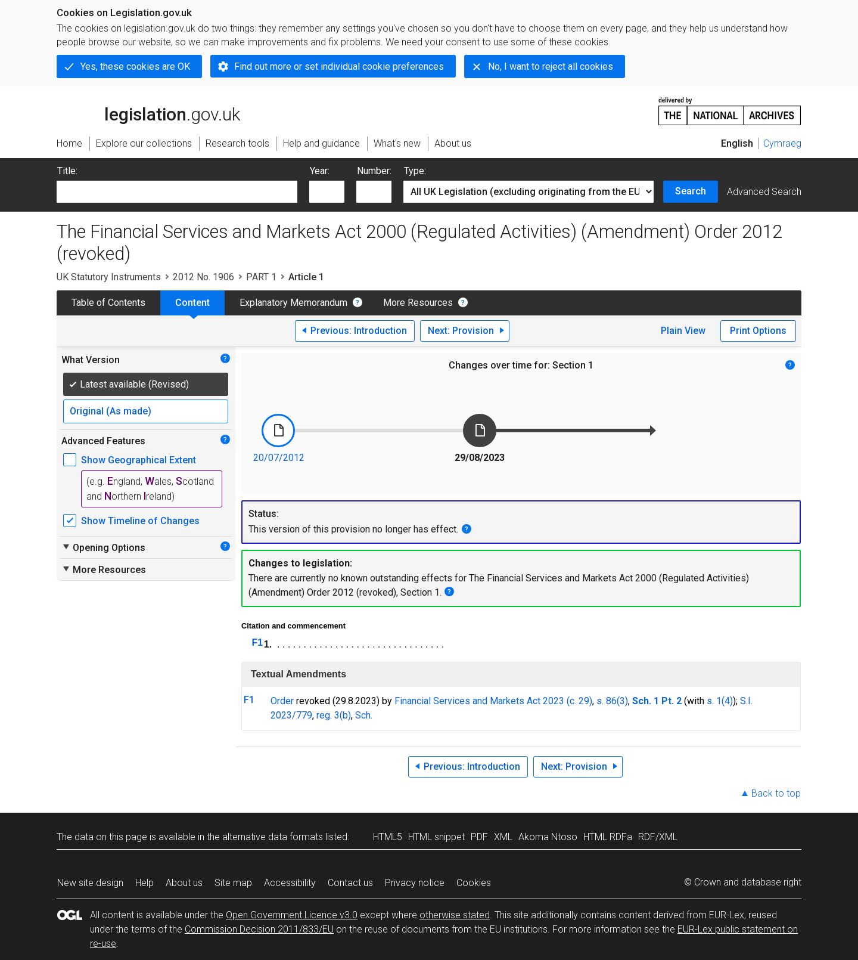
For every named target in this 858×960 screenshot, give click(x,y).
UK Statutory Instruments (109, 277)
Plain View (683, 330)
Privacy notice (414, 882)
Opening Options (103, 547)
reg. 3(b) (333, 715)
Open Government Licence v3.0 (292, 915)
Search (690, 191)
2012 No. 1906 (203, 277)
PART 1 (261, 277)
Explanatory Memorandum (293, 302)
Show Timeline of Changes (140, 521)
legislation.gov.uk (148, 110)
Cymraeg (782, 143)
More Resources (418, 302)
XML (503, 837)
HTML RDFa (607, 837)
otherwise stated (454, 915)
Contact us (350, 882)
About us (184, 882)
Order (282, 701)
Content (192, 302)
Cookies (473, 882)
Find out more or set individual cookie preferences (339, 66)
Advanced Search (764, 191)
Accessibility (290, 882)
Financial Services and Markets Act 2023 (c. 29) (493, 701)
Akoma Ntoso (547, 837)
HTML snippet (436, 837)
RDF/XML (657, 837)
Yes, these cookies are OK (135, 66)
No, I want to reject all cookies (550, 66)
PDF (479, 837)
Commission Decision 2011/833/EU (259, 929)
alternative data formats (272, 837)
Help (144, 882)
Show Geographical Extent (138, 460)
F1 (257, 642)
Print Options (758, 330)
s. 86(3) (612, 701)
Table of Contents (108, 302)
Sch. (363, 715)
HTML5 (387, 837)
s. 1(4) (720, 701)
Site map (233, 882)
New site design (90, 882)
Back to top (776, 793)
